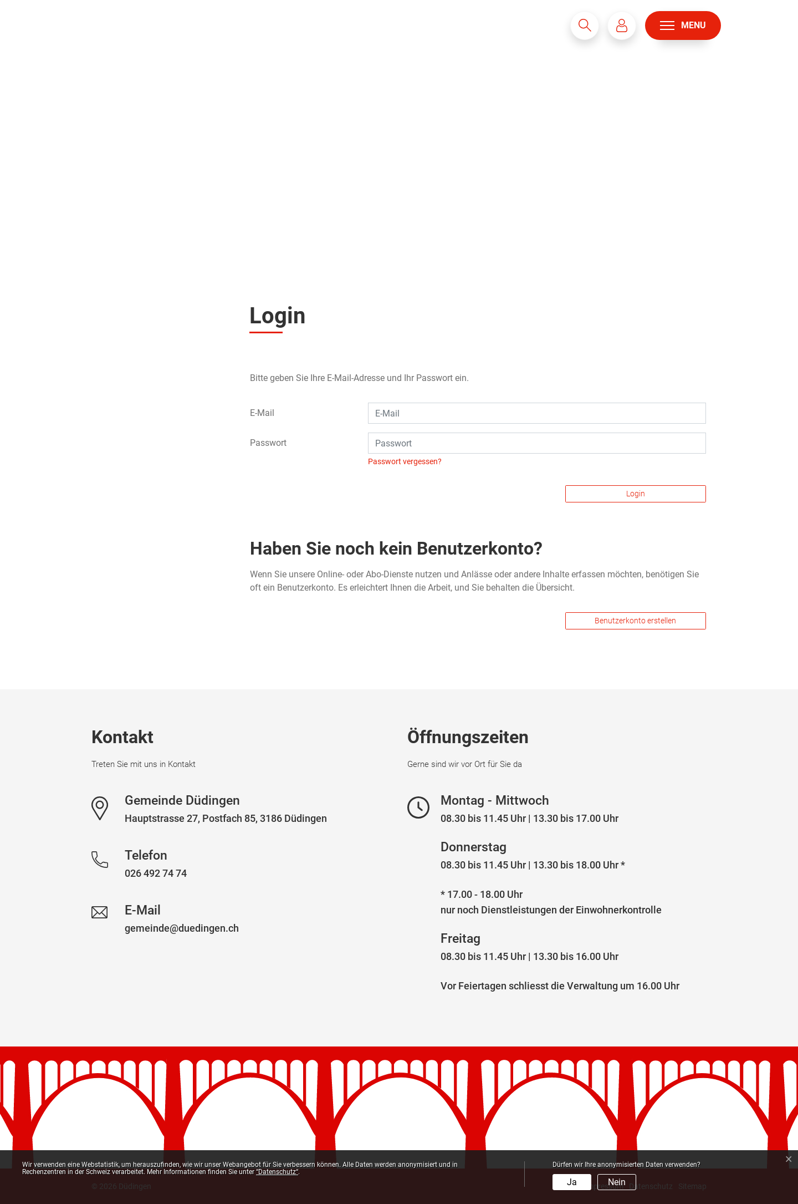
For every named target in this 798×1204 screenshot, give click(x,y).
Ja (572, 1182)
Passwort (268, 443)
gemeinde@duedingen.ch (182, 928)
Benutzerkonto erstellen (635, 620)
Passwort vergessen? (405, 461)
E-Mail (262, 413)
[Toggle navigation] (683, 25)
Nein (617, 1182)
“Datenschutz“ (277, 1172)
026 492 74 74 (156, 873)
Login (635, 493)
